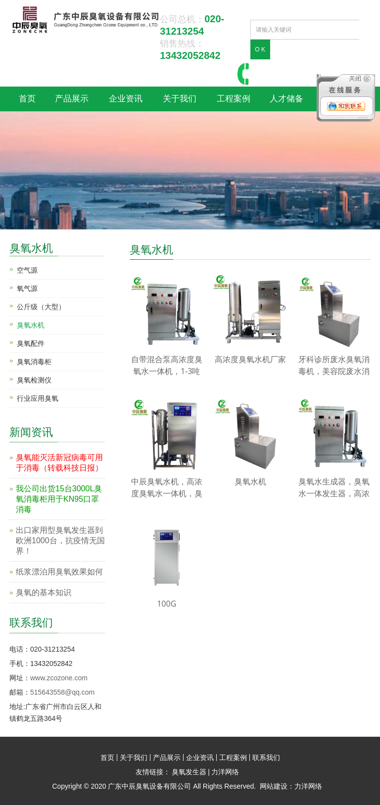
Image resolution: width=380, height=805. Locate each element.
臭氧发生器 (189, 772)
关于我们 (179, 98)
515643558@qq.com (62, 692)
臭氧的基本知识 (43, 592)
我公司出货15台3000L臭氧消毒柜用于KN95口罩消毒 (59, 499)
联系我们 (266, 757)
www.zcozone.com (59, 678)
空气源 (27, 270)
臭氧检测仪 (34, 380)
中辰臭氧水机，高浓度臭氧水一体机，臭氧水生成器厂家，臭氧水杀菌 (166, 487)
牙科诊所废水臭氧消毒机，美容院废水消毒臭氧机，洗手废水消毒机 (334, 365)
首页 (27, 98)
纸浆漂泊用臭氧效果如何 (59, 572)
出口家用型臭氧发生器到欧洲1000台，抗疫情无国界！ (60, 540)
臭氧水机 (31, 247)
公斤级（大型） (41, 307)
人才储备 (286, 98)
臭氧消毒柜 (34, 362)
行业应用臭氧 (37, 398)
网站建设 (273, 786)
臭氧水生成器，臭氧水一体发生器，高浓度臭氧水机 (334, 487)
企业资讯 (125, 98)
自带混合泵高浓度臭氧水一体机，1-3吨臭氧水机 (166, 365)
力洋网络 (225, 772)
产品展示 (72, 98)
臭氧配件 (31, 343)
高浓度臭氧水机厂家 (250, 359)
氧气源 (27, 288)
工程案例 (233, 98)
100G (166, 603)
